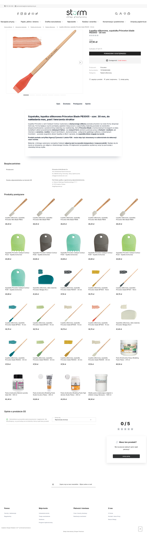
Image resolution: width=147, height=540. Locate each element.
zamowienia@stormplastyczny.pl (26, 6)
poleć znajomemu (111, 79)
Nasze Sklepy (112, 519)
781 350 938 (9, 6)
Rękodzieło (73, 22)
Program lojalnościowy (46, 522)
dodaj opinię (126, 456)
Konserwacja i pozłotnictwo (108, 22)
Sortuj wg (57, 417)
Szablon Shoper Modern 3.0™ (10, 528)
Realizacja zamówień (80, 516)
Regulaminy (7, 516)
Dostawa (66, 104)
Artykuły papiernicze (129, 22)
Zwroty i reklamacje (10, 513)
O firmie (110, 513)
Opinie (88, 104)
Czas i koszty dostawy (80, 513)
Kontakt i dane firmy (114, 516)
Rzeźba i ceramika (88, 22)
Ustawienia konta (44, 513)
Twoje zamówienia (44, 516)
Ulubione (41, 519)
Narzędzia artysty (20, 22)
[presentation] (80, 62)
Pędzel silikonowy (106, 73)
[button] (26, 94)
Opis (58, 104)
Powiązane (77, 104)
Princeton (103, 67)
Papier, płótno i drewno (38, 22)
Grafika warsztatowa (58, 22)
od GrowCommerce (24, 528)
